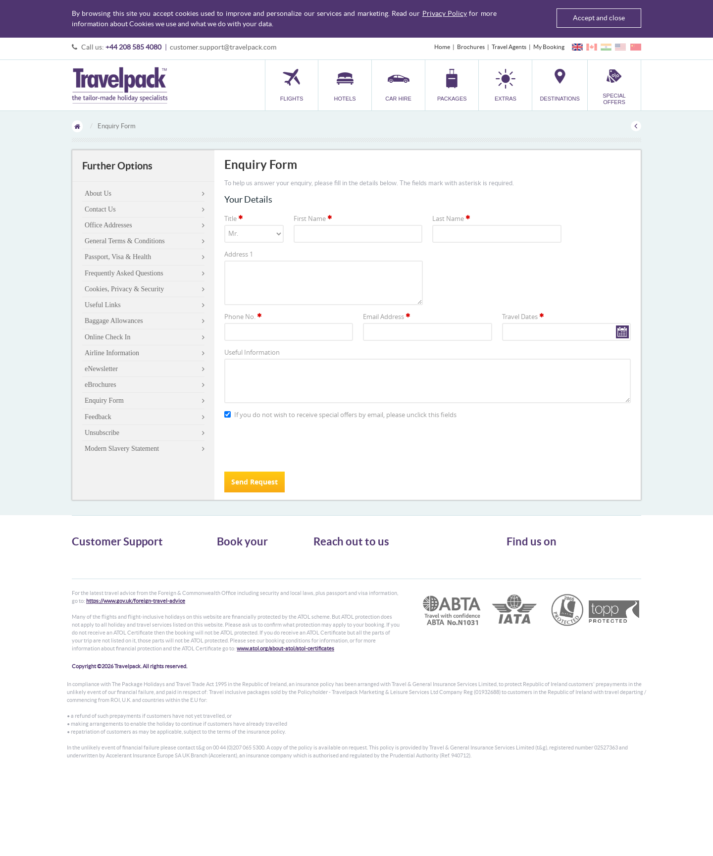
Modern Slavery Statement (122, 448)
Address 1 (238, 254)
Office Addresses (108, 225)
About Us (98, 193)
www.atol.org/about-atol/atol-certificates (285, 725)
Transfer (228, 593)
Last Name (451, 218)
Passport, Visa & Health (118, 257)
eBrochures (100, 384)
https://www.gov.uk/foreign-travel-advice (135, 678)
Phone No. (243, 317)
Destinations (233, 611)
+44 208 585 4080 (133, 47)
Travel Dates (523, 317)
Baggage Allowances (114, 320)
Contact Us (100, 209)
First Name (313, 218)
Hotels (225, 567)
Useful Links (103, 305)
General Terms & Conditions (125, 241)
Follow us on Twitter (540, 562)
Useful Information (252, 352)
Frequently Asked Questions (124, 273)
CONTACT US (330, 626)
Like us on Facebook (540, 578)
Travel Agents (509, 47)
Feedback (98, 417)
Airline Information (112, 353)
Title (234, 218)
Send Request (254, 481)
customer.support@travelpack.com (223, 47)
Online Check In (108, 337)
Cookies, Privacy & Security (124, 289)
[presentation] (299, 445)
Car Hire (228, 576)
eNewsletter (101, 369)
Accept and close (599, 18)
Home (442, 47)
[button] (505, 85)
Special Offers (235, 620)
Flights (225, 558)
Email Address (387, 317)
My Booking (548, 47)
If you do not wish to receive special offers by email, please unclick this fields (340, 415)
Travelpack (119, 85)
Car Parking (232, 602)
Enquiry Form (104, 400)
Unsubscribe (102, 432)
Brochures (471, 47)
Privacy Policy (444, 13)
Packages (229, 585)
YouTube (526, 593)
